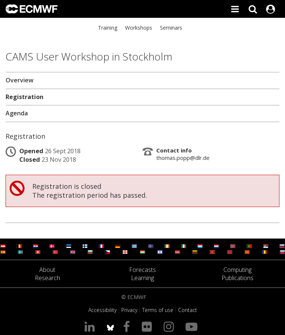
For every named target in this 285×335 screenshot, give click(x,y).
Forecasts (142, 270)
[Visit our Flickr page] (148, 326)
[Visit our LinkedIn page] (91, 326)
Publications (237, 278)
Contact (187, 309)
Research (47, 278)
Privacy (129, 309)
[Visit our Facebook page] (128, 326)
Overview (19, 80)
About (47, 270)
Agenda (17, 113)
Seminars (171, 27)
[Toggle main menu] (235, 9)
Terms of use (157, 309)
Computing (237, 270)
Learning (142, 278)
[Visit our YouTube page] (193, 326)
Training (107, 27)
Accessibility (102, 309)
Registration (24, 97)
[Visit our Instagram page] (170, 326)
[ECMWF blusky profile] (110, 326)
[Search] (253, 9)
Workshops (138, 27)
